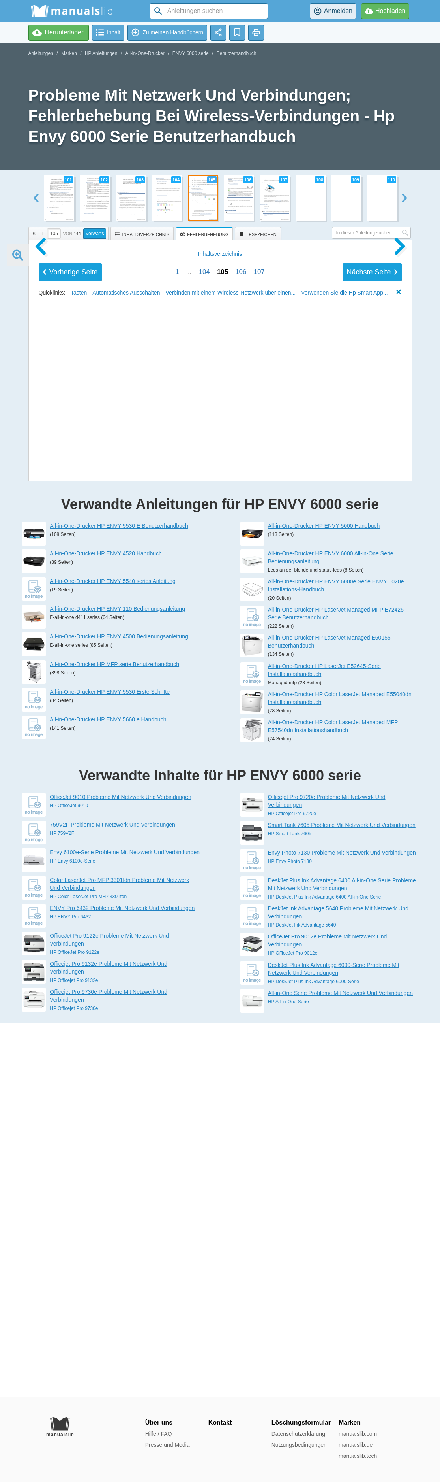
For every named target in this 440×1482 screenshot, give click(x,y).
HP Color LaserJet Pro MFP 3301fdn (88, 1270)
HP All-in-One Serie (288, 1375)
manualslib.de (356, 1445)
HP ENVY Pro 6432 (70, 1290)
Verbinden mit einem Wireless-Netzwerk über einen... (230, 809)
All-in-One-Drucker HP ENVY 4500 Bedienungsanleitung (119, 1010)
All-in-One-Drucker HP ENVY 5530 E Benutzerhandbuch (119, 900)
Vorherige (70, 788)
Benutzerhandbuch (237, 53)
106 (240, 788)
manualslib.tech (358, 1456)
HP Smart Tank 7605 (289, 1207)
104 (204, 788)
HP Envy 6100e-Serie (72, 1235)
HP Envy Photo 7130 (290, 1235)
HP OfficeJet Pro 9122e (74, 1326)
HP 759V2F (62, 1207)
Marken (69, 53)
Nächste (371, 788)
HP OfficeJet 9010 (69, 1179)
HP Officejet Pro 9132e (74, 1354)
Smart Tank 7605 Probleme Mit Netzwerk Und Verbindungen (342, 1199)
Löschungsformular (301, 1422)
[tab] (69, 232)
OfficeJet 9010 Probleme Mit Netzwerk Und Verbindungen (120, 1171)
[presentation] (205, 232)
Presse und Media (167, 1445)
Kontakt (220, 1422)
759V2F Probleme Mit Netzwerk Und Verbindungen (112, 1198)
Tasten (79, 809)
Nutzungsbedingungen (299, 1445)
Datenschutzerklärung (298, 1434)
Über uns (158, 1422)
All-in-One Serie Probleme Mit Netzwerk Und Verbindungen (340, 1367)
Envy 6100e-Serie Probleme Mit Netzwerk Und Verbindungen (125, 1226)
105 (222, 788)
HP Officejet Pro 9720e (292, 1187)
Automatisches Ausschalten (126, 809)
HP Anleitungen (101, 53)
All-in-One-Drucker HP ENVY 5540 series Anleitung (113, 955)
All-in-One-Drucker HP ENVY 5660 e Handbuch (108, 1093)
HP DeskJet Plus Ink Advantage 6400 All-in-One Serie (324, 1271)
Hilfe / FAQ (158, 1434)
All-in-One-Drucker (144, 53)
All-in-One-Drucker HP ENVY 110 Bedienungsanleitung (117, 983)
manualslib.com (358, 1434)
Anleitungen (40, 53)
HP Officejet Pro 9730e (74, 1382)
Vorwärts (95, 233)
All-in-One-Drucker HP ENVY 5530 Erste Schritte (110, 1066)
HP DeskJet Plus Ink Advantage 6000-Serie (313, 1355)
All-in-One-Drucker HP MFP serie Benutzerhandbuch (114, 1038)
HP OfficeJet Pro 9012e (293, 1327)
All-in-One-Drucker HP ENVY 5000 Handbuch (324, 900)
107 (258, 788)
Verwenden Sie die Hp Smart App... (344, 809)
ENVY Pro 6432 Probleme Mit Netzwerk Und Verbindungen (122, 1282)
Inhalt (220, 770)
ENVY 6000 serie (190, 53)
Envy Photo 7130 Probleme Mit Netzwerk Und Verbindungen (342, 1226)
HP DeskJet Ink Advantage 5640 (302, 1299)
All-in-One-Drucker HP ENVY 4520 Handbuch (106, 927)
